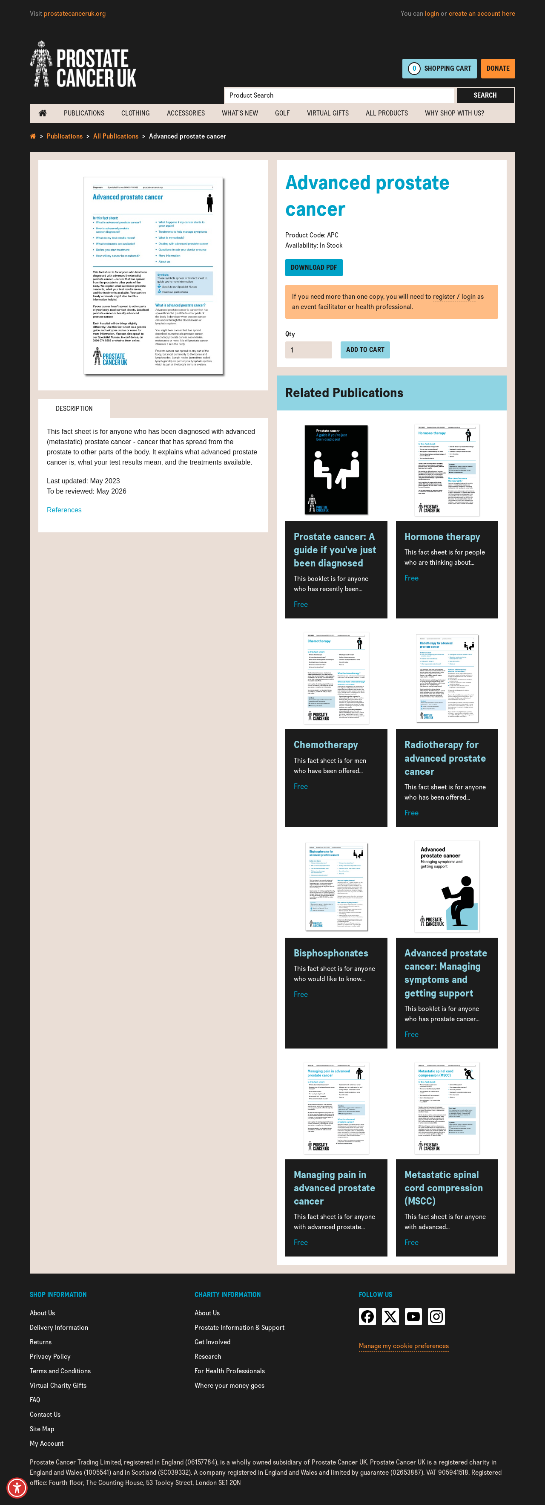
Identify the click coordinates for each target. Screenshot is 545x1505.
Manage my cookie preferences (404, 1345)
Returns (41, 1341)
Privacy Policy (50, 1356)
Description (74, 408)
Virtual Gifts (328, 113)
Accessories (186, 113)
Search (485, 95)
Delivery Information (59, 1327)
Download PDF (314, 267)
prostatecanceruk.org (75, 13)
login (432, 13)
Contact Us (45, 1414)
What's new (240, 113)
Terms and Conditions (60, 1370)
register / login (454, 296)
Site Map (42, 1428)
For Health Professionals (230, 1370)
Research (208, 1356)
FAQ (35, 1399)
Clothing (135, 113)
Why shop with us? (454, 113)
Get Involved (212, 1341)
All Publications (115, 136)
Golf (282, 113)
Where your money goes (229, 1385)
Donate (498, 68)
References (64, 510)
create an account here (482, 13)
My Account (46, 1443)
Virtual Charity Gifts (58, 1385)
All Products (387, 113)
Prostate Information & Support (239, 1327)
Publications (84, 113)
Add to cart (365, 349)
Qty (290, 333)
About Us (42, 1313)
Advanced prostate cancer (187, 136)
